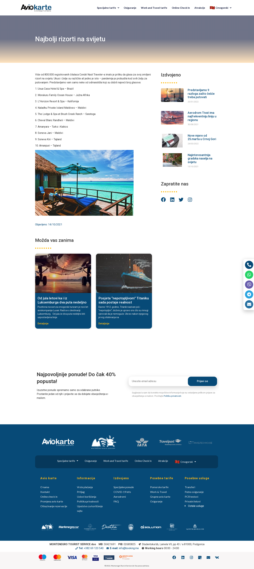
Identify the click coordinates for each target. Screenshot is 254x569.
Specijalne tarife (108, 8)
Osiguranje (130, 7)
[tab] (199, 506)
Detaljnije (43, 323)
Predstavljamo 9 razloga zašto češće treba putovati (201, 93)
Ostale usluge (196, 506)
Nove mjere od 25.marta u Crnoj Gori (202, 137)
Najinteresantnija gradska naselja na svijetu (200, 158)
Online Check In (181, 7)
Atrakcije (199, 7)
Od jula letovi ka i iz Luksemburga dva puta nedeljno (62, 300)
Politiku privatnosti (172, 396)
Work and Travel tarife (154, 7)
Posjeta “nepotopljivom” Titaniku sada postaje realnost (123, 300)
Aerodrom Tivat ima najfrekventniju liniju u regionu (202, 116)
